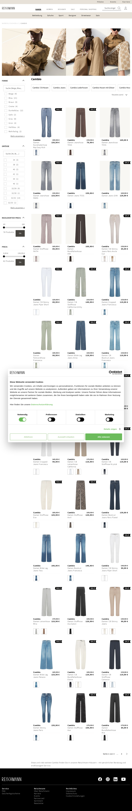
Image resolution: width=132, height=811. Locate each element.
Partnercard (39, 798)
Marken (5, 23)
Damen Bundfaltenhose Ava (109, 730)
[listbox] (46, 153)
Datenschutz (71, 793)
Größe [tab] (5, 146)
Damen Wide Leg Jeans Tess (40, 569)
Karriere (37, 793)
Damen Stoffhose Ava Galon (75, 622)
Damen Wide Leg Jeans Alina (75, 356)
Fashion (13, 23)
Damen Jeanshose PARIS (41, 197)
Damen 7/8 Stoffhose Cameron (106, 677)
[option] (36, 152)
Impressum (71, 791)
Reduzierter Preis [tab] (11, 218)
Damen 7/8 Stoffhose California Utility (75, 304)
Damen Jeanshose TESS (75, 143)
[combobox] (111, 8)
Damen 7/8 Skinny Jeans (110, 622)
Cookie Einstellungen (75, 796)
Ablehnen (28, 437)
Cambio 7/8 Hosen (40, 87)
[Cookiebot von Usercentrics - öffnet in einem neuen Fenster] (111, 372)
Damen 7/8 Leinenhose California (73, 464)
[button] (117, 753)
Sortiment (38, 801)
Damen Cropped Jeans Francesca (109, 303)
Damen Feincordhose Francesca (39, 358)
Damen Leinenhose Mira (41, 622)
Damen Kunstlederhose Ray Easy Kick (40, 145)
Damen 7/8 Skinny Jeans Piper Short (41, 303)
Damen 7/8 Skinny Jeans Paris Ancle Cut (110, 251)
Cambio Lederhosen (79, 87)
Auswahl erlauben (66, 437)
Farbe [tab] (5, 80)
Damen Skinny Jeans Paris (39, 729)
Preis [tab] (4, 247)
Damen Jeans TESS (76, 195)
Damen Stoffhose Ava (75, 729)
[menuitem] (38, 9)
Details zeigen (110, 429)
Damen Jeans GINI (110, 195)
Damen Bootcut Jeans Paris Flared (110, 516)
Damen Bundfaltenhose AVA (75, 251)
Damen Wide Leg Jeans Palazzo (40, 676)
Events (37, 796)
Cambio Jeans (59, 87)
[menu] (66, 9)
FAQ (3, 791)
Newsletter (39, 803)
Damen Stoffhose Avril (75, 516)
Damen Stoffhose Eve (40, 516)
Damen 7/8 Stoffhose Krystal (109, 463)
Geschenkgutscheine (11, 793)
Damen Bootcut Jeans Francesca (75, 569)
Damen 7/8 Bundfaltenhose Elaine (75, 677)
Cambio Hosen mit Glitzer (103, 87)
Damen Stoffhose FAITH (40, 250)
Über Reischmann (42, 791)
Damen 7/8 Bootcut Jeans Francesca (108, 358)
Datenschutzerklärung (42, 404)
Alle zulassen (104, 437)
